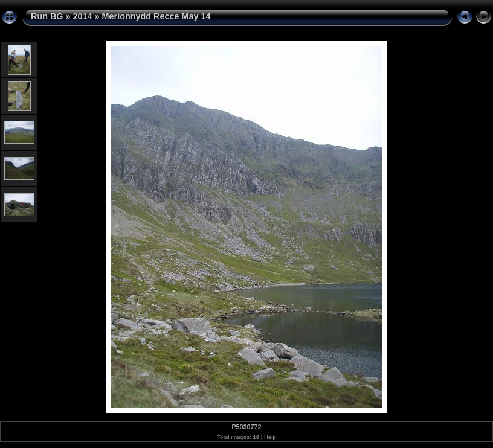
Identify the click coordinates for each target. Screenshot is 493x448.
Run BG (47, 16)
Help (270, 437)
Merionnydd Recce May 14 (156, 16)
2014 (82, 16)
